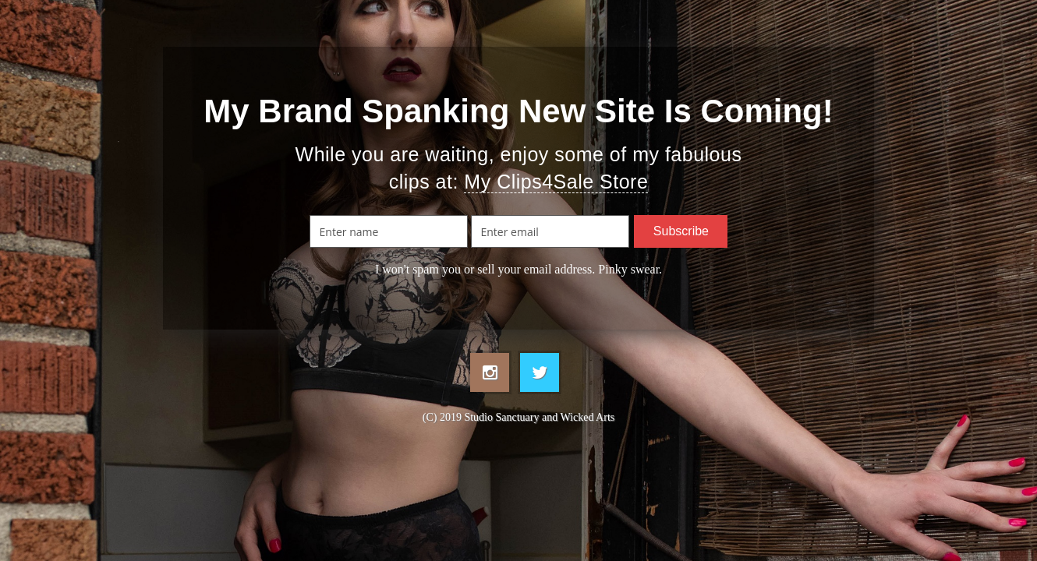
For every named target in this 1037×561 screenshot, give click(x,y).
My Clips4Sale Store (556, 181)
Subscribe (681, 231)
